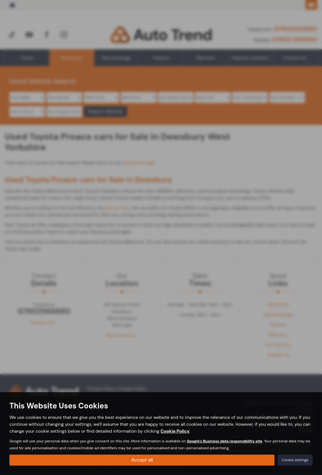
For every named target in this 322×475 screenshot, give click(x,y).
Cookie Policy (174, 430)
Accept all (142, 459)
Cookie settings (295, 459)
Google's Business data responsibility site (224, 440)
